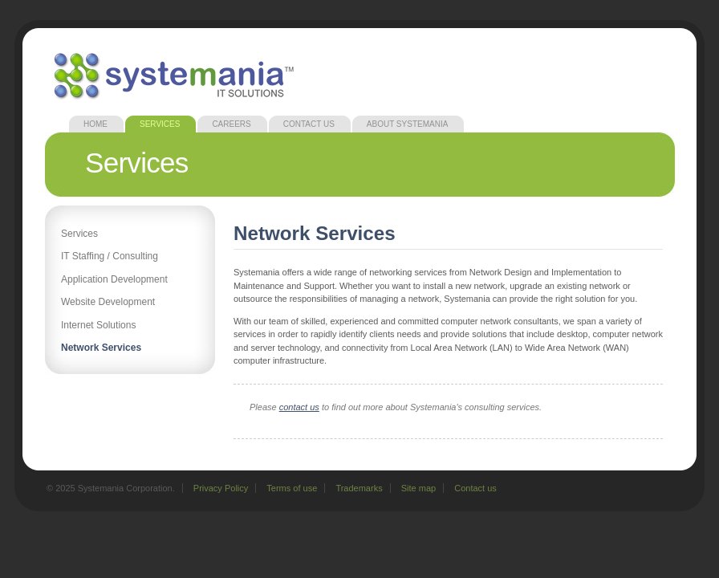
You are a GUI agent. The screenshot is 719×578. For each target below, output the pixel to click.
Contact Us (309, 124)
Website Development (108, 301)
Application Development (114, 279)
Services (160, 124)
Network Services (101, 347)
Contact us (475, 488)
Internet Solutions (98, 325)
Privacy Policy (220, 488)
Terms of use (291, 488)
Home (95, 124)
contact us (299, 407)
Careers (231, 124)
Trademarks (358, 488)
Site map (418, 488)
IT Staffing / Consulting (109, 256)
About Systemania (408, 124)
